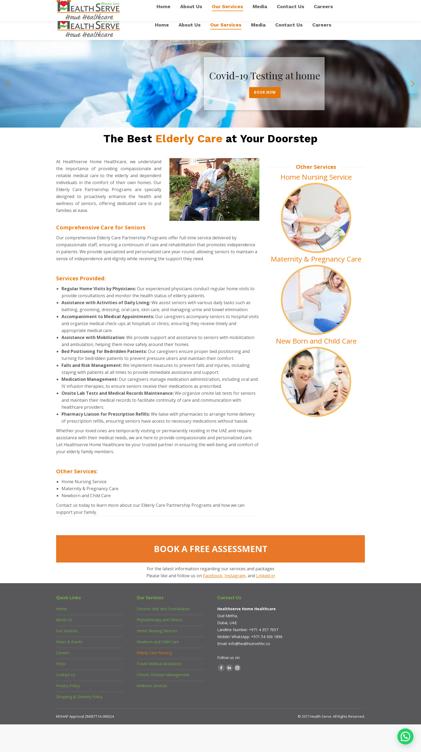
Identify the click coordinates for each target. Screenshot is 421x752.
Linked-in (265, 576)
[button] (8, 83)
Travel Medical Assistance (159, 663)
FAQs (61, 663)
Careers (63, 652)
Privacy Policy (68, 685)
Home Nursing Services (157, 630)
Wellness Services (152, 685)
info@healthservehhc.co (249, 643)
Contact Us (65, 674)
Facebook (212, 576)
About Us (64, 619)
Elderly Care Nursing (154, 652)
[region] (210, 84)
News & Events (69, 641)
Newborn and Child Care (158, 641)
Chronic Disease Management (163, 674)
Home (61, 608)
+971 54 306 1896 (266, 636)
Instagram (234, 576)
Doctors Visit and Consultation (163, 608)
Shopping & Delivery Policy (79, 696)
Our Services (67, 630)
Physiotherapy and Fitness (159, 619)
